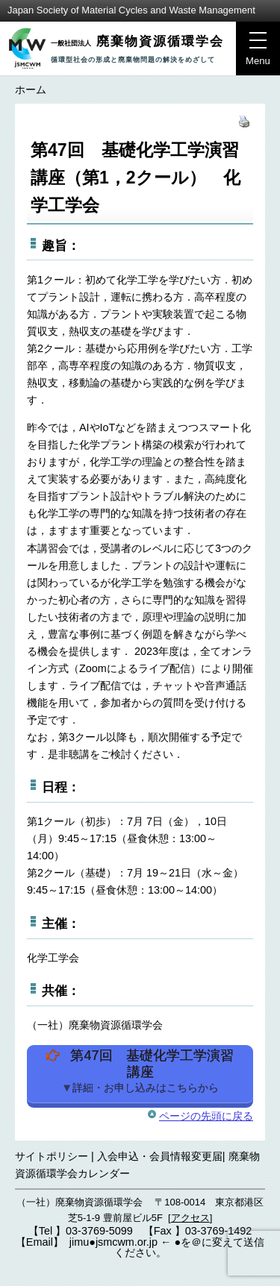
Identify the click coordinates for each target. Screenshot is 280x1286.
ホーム (30, 89)
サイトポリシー (51, 1156)
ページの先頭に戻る (206, 1116)
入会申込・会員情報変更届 (160, 1156)
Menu (253, 53)
